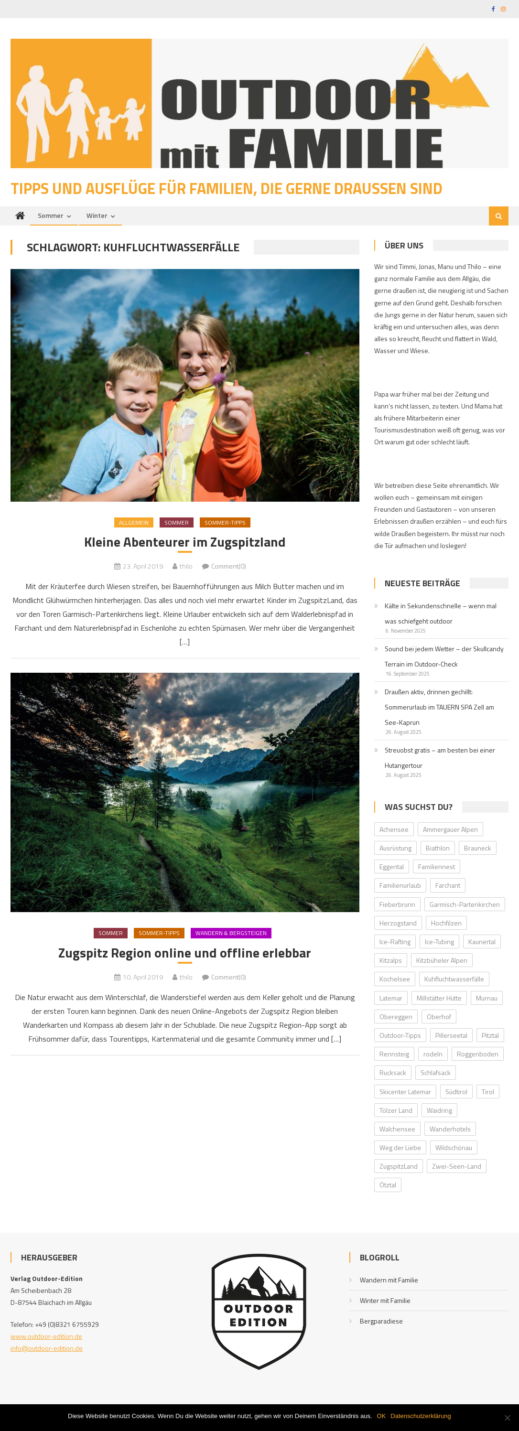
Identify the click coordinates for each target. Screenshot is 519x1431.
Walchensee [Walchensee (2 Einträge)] (397, 1129)
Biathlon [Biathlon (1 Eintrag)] (438, 848)
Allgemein (134, 522)
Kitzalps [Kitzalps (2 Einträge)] (390, 961)
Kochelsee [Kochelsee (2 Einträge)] (394, 979)
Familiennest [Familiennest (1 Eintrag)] (436, 867)
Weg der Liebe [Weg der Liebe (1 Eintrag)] (400, 1148)
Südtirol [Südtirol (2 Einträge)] (456, 1092)
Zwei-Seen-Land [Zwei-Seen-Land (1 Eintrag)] (456, 1167)
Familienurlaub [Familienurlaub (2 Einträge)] (400, 886)
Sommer (51, 215)
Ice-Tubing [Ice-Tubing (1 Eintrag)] (439, 942)
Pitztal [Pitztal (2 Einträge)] (490, 1036)
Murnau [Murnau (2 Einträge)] (486, 998)
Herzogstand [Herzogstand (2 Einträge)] (398, 923)
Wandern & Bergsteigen (231, 933)
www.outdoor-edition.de (46, 1337)
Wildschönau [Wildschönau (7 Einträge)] (453, 1148)
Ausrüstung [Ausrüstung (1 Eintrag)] (395, 848)
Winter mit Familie (385, 1301)
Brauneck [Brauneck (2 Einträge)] (477, 848)
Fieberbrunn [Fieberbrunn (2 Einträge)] (397, 904)
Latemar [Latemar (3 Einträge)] (390, 998)
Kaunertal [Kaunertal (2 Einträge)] (482, 942)
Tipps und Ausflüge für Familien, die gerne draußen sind (227, 188)
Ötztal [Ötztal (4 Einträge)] (387, 1185)
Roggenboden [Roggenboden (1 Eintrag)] (477, 1054)
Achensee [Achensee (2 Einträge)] (394, 830)
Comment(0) (228, 566)
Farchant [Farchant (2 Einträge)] (447, 886)
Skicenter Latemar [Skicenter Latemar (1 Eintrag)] (405, 1092)
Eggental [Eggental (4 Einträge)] (391, 867)
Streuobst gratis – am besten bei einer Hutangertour (440, 758)
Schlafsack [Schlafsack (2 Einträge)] (436, 1073)
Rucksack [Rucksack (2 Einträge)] (392, 1073)
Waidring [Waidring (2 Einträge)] (439, 1111)
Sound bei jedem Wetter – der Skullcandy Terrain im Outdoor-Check (444, 656)
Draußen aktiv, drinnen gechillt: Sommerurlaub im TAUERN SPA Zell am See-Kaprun (439, 707)
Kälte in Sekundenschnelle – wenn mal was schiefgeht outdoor (441, 613)
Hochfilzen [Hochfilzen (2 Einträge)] (446, 923)
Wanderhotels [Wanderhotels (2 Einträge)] (450, 1129)
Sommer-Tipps (225, 522)
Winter (97, 215)
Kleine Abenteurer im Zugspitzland (185, 542)
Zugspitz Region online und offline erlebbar (184, 953)
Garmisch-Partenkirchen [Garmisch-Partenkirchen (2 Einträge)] (465, 904)
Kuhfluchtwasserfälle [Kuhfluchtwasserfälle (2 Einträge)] (454, 979)
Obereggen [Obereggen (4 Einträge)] (395, 1017)
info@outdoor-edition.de (47, 1349)
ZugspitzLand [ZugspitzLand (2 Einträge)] (398, 1167)
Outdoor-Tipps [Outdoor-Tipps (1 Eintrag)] (400, 1036)
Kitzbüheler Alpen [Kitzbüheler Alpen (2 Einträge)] (441, 961)
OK (381, 1416)
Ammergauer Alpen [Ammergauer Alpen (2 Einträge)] (450, 830)
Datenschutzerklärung (420, 1416)
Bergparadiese (381, 1321)
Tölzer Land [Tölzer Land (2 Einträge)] (395, 1111)
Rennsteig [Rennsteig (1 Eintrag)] (394, 1054)
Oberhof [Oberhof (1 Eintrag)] (439, 1017)
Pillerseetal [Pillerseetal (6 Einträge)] (451, 1036)
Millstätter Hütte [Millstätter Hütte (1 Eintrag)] (439, 998)
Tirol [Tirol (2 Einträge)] (488, 1092)
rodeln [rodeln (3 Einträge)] (433, 1054)
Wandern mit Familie (389, 1280)
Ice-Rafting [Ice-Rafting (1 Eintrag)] (395, 942)
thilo (186, 566)
